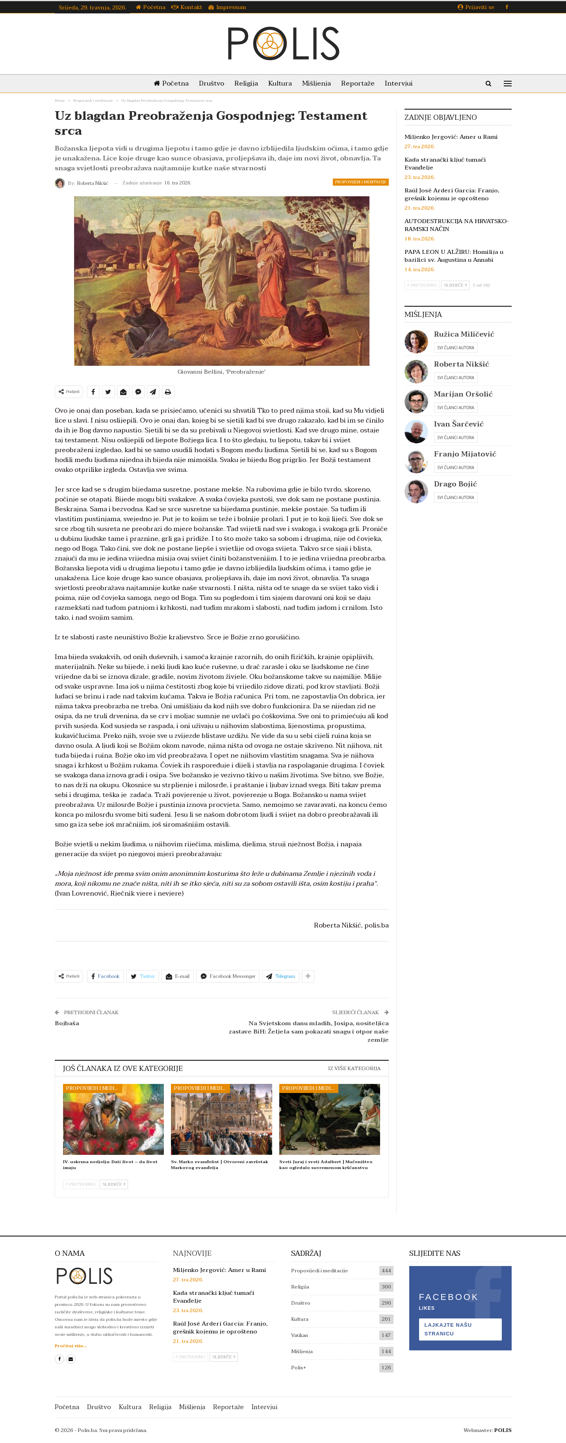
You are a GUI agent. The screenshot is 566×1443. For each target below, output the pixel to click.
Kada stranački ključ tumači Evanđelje (445, 164)
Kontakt (186, 7)
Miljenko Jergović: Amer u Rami (451, 137)
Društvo (208, 83)
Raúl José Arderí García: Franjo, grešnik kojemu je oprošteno (452, 194)
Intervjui (404, 83)
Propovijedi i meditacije (360, 182)
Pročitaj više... (71, 1345)
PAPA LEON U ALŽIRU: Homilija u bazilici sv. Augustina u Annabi (454, 256)
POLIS (503, 1430)
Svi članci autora (456, 347)
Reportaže (361, 83)
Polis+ (298, 1367)
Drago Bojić (455, 484)
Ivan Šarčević (459, 424)
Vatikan (299, 1335)
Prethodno (80, 1184)
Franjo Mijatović (465, 454)
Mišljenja (318, 83)
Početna (150, 7)
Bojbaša (67, 1023)
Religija (244, 83)
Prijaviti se (476, 7)
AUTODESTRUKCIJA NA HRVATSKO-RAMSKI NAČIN (457, 225)
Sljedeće (113, 1184)
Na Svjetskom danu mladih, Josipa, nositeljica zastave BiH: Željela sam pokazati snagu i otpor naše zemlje (309, 1031)
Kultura (280, 83)
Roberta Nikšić (461, 364)
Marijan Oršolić (463, 394)
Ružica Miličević (464, 334)
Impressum (227, 7)
